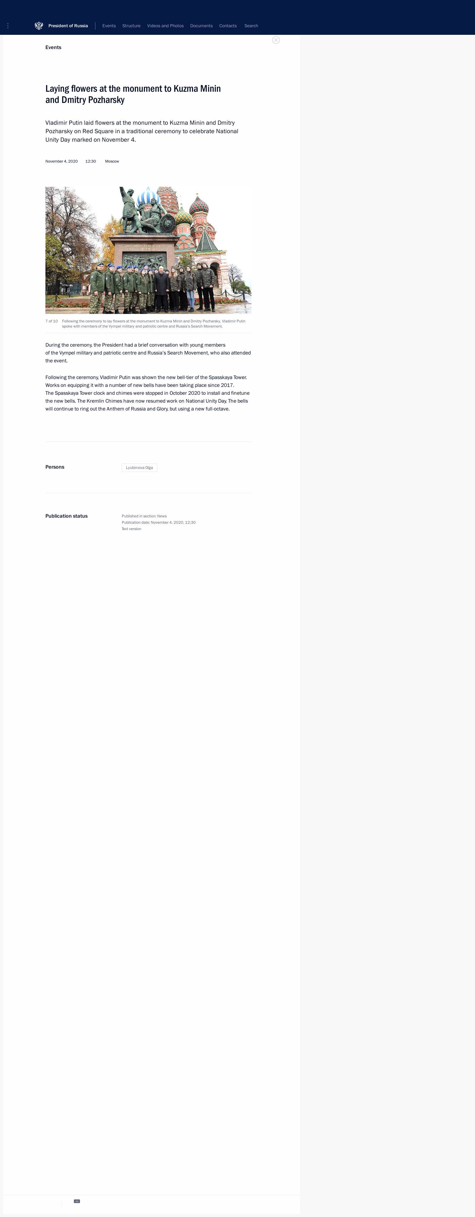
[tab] (49, 1204)
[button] (10, 9)
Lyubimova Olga (139, 467)
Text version (131, 529)
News (162, 516)
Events (53, 47)
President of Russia (68, 9)
